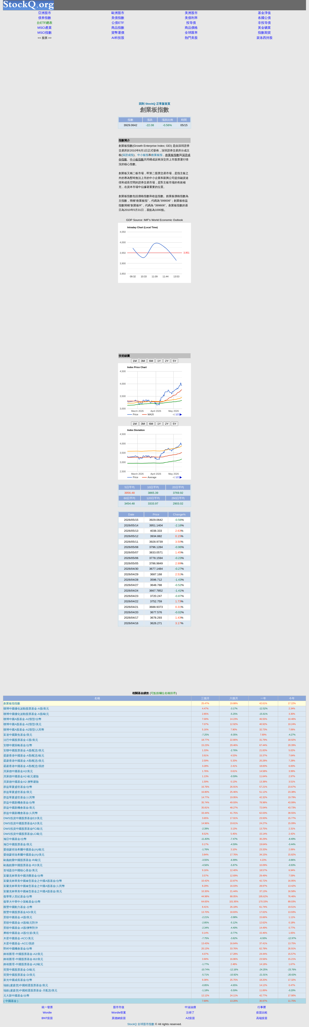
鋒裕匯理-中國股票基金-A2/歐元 (23, 964)
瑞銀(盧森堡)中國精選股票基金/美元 (25, 985)
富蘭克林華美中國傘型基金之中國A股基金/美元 (32, 891)
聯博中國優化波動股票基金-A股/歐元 (26, 714)
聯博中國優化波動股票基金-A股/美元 (26, 708)
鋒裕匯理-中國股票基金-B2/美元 (23, 959)
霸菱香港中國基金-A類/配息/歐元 (23, 755)
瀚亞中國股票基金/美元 (17, 844)
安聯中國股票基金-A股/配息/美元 (23, 750)
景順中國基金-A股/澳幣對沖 (20, 927)
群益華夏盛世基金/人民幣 (19, 797)
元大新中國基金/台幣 (16, 995)
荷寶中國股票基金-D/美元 (19, 974)
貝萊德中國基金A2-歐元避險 (21, 776)
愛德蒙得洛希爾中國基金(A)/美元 (23, 854)
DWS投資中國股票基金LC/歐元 (22, 833)
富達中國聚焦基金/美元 (17, 734)
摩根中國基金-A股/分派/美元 (21, 933)
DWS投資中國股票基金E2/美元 (22, 818)
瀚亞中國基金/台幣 (15, 839)
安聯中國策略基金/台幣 (17, 745)
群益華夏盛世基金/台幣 (17, 786)
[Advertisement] (154, 71)
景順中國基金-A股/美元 (17, 917)
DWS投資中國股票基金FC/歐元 (23, 828)
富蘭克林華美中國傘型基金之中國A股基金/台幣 (32, 880)
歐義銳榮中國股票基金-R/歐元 (22, 860)
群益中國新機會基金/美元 (19, 807)
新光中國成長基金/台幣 (17, 980)
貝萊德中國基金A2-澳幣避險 (21, 781)
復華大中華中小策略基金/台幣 (22, 901)
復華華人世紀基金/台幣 (17, 896)
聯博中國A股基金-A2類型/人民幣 (23, 729)
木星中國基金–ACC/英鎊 (18, 943)
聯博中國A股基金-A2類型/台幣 (22, 719)
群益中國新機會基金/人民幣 (20, 813)
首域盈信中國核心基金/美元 (20, 870)
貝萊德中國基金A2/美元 (18, 771)
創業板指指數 (11, 703)
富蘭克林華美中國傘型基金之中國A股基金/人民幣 (34, 886)
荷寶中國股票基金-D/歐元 (19, 969)
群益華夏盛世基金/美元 (17, 792)
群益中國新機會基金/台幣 (19, 802)
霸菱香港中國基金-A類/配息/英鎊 (23, 766)
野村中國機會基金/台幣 (17, 948)
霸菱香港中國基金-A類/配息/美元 (23, 760)
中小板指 (142, 155)
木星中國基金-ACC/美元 (18, 938)
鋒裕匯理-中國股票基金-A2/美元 (23, 954)
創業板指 (156, 155)
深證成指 (127, 155)
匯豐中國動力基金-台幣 (17, 907)
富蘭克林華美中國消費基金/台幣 (23, 875)
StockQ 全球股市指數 (140, 1024)
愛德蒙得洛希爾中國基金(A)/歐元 (23, 849)
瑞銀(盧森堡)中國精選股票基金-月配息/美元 (30, 990)
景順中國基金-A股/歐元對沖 (20, 922)
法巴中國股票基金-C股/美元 (20, 740)
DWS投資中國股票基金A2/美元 (22, 823)
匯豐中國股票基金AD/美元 (19, 912)
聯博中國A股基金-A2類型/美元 (22, 724)
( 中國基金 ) (10, 1001)
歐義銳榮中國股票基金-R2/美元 (22, 865)
